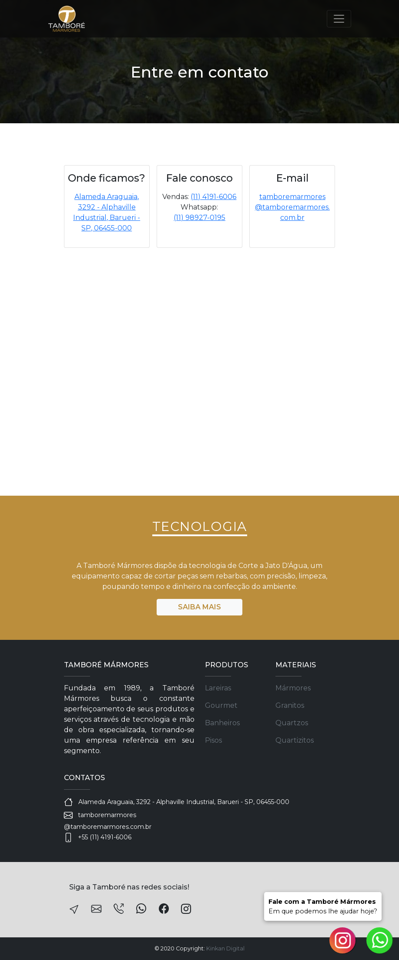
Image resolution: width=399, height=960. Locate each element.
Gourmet (221, 705)
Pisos (213, 740)
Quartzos (291, 723)
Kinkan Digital (225, 948)
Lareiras (218, 688)
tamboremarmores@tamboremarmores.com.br (292, 207)
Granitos (289, 705)
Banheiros (222, 723)
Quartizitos (294, 740)
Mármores (293, 688)
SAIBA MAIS (199, 607)
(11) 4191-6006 (213, 197)
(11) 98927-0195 (199, 217)
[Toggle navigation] (339, 18)
